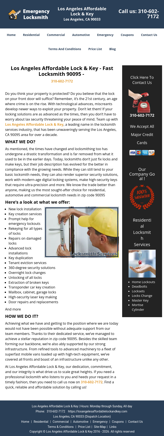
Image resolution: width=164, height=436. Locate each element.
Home (11, 35)
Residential (31, 35)
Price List (95, 49)
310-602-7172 (148, 13)
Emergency (105, 35)
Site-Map (100, 427)
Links (112, 427)
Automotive (81, 35)
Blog (112, 49)
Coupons (127, 35)
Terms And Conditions (64, 49)
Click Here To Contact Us (142, 80)
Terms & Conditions (61, 427)
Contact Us (149, 35)
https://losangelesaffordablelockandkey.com (97, 411)
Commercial (56, 35)
